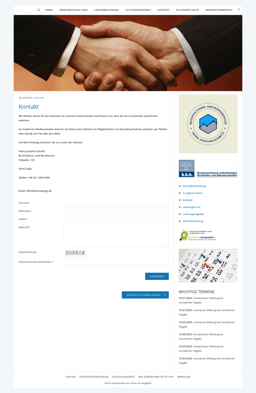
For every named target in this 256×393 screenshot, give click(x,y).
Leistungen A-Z (191, 207)
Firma (49, 9)
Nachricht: (24, 227)
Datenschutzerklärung (94, 376)
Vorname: (24, 202)
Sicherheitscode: (28, 252)
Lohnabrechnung (106, 9)
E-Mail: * (23, 219)
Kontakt (163, 9)
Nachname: (25, 210)
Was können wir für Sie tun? (156, 376)
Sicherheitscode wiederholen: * (36, 261)
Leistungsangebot (138, 9)
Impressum (183, 376)
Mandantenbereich (219, 9)
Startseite (39, 97)
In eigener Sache (187, 9)
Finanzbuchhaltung (73, 9)
